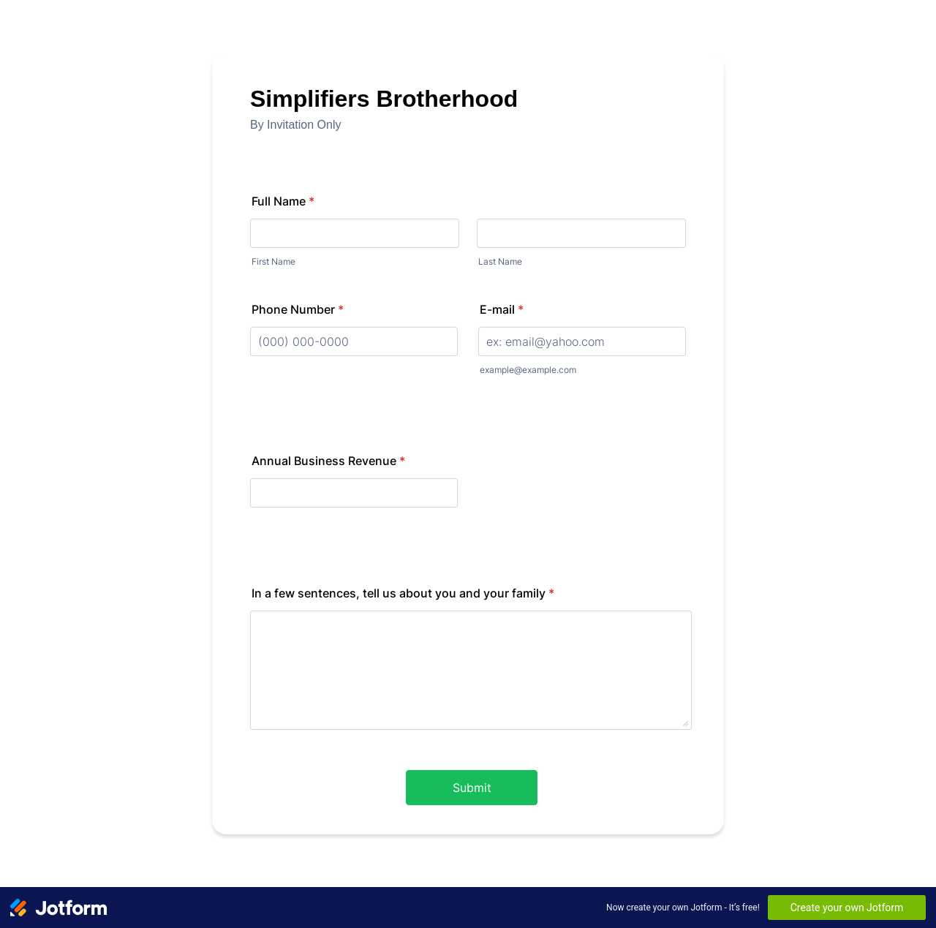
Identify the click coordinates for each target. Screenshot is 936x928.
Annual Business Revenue (328, 460)
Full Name (283, 201)
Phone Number (298, 309)
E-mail (502, 309)
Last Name (500, 261)
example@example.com (528, 369)
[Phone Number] (354, 341)
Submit (472, 787)
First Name (273, 261)
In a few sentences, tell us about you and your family (403, 593)
